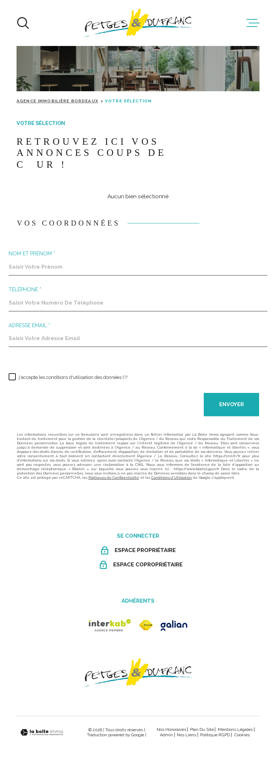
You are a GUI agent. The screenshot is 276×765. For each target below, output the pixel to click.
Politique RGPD (215, 734)
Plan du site (202, 729)
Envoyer (231, 404)
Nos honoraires (171, 729)
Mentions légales (235, 729)
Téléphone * (25, 289)
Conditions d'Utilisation (171, 477)
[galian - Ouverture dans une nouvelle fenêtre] (174, 625)
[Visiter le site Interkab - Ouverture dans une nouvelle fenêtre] (110, 625)
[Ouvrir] (23, 23)
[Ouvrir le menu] (253, 23)
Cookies (242, 735)
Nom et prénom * (32, 253)
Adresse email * (29, 325)
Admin (166, 734)
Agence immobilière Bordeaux (57, 100)
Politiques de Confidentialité (113, 477)
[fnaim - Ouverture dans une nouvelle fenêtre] (146, 625)
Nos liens (186, 734)
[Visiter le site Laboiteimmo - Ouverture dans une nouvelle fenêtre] (42, 732)
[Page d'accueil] (138, 23)
